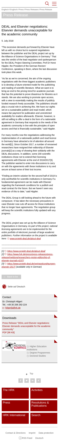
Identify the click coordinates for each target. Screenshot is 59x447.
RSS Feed (27, 438)
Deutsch (39, 438)
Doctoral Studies (38, 356)
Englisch (5, 9)
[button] (54, 4)
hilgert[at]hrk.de (13, 308)
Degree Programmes (40, 352)
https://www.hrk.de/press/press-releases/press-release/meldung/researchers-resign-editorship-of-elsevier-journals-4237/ (27, 257)
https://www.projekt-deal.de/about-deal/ (26, 251)
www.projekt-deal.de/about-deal (25, 238)
